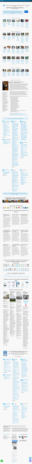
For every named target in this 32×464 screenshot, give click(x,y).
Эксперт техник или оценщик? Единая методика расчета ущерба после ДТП (15, 176)
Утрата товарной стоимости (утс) (25, 385)
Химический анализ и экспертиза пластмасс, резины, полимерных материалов (15, 138)
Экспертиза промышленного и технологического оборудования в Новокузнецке (14, 61)
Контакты (22, 184)
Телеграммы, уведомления (15, 179)
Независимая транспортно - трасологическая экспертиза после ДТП (24, 153)
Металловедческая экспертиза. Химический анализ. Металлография (15, 134)
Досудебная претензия (6, 173)
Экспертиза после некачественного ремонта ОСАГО (24, 151)
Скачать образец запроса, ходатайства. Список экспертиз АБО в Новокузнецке (7, 143)
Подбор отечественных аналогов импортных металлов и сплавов (15, 136)
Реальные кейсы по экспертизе (24, 174)
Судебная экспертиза (7, 139)
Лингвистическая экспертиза (15, 382)
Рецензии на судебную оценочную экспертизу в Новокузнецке (8, 74)
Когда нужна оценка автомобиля (7, 370)
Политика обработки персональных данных (14, 461)
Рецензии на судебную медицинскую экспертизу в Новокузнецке (13, 74)
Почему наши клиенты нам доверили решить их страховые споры (15, 190)
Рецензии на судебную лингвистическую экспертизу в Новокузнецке (27, 74)
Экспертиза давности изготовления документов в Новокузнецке (8, 50)
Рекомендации (22, 183)
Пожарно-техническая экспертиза (16, 387)
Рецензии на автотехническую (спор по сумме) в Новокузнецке (23, 74)
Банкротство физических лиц (6, 172)
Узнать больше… (12, 335)
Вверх (28, 434)
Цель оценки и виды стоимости (15, 185)
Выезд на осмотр (23, 415)
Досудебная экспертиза (15, 180)
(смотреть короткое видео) (25, 302)
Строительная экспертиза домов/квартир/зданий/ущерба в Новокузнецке (18, 38)
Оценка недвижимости (6, 126)
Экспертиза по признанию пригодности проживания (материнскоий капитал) (15, 129)
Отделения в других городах (24, 182)
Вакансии (22, 180)
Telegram (10, 12)
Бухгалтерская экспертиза (15, 164)
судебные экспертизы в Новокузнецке (22, 113)
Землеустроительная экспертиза (16, 394)
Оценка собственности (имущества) (7, 362)
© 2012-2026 (7, 434)
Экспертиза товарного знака (15, 165)
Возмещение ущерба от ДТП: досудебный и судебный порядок (24, 146)
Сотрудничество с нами (23, 179)
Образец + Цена (26, 11)
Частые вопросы (14, 171)
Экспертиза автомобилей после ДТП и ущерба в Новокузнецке (4, 37)
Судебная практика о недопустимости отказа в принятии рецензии (24, 139)
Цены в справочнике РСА (15, 174)
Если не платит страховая (24, 144)
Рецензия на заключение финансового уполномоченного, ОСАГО (24, 134)
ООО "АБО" (4, 434)
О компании (22, 171)
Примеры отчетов (14, 414)
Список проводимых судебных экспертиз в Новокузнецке (16, 114)
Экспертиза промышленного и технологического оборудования (15, 142)
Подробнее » (13, 166)
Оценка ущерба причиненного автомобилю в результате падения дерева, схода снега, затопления (25, 390)
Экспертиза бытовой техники (15, 153)
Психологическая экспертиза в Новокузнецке (9, 60)
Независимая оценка (7, 121)
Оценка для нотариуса (6, 365)
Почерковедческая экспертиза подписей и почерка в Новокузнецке (5, 50)
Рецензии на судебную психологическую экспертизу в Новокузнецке (18, 74)
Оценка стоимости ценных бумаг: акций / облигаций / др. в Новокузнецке (22, 24)
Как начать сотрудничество (18, 356)
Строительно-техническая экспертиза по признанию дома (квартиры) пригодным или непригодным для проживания (15, 126)
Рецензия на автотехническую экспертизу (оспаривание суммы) (24, 131)
